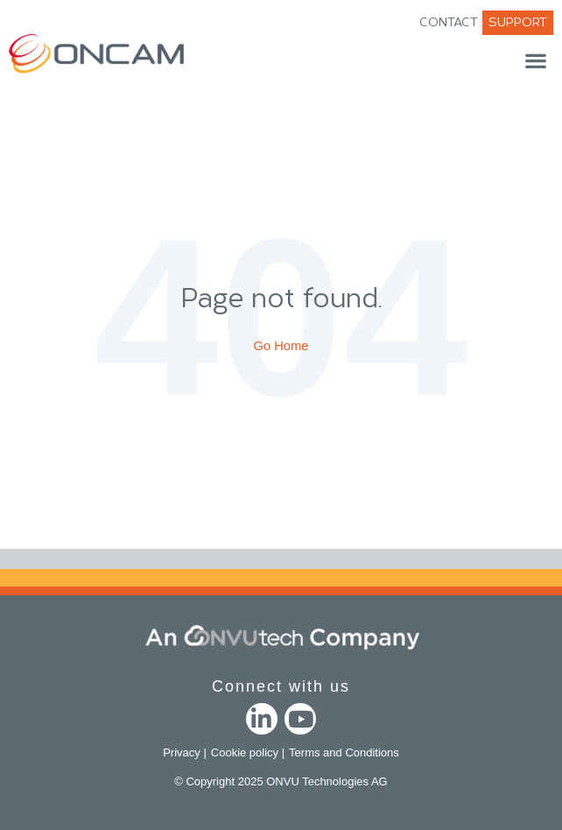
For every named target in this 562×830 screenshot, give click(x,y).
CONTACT (448, 22)
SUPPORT (517, 22)
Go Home (281, 346)
